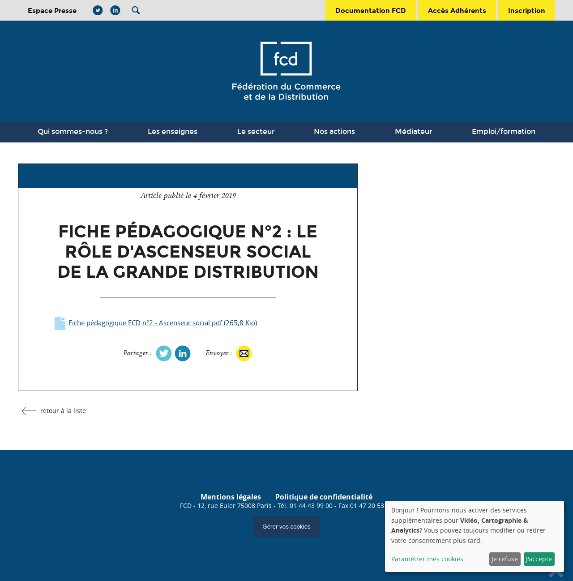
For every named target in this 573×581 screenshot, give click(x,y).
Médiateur (413, 131)
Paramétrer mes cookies (427, 559)
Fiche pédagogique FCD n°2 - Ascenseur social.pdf (154, 322)
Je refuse (505, 559)
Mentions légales (231, 497)
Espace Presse (52, 10)
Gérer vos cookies (286, 526)
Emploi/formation (503, 131)
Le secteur (255, 131)
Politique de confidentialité (323, 497)
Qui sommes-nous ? (73, 131)
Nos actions (334, 131)
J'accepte (539, 559)
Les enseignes (172, 131)
